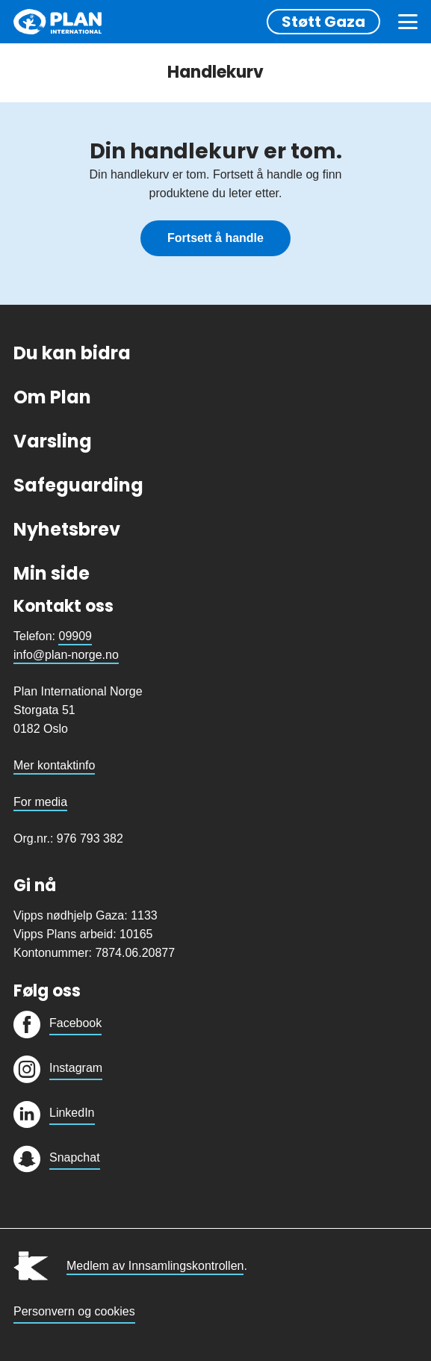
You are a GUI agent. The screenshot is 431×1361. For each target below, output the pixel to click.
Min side (51, 573)
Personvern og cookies (74, 1311)
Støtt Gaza (323, 21)
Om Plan (52, 397)
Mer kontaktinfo (54, 765)
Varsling (52, 441)
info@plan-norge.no (66, 654)
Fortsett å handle (215, 238)
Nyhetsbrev (66, 529)
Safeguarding (78, 485)
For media (40, 802)
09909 (75, 636)
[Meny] (408, 21)
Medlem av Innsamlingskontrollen (155, 1265)
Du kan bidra (72, 353)
